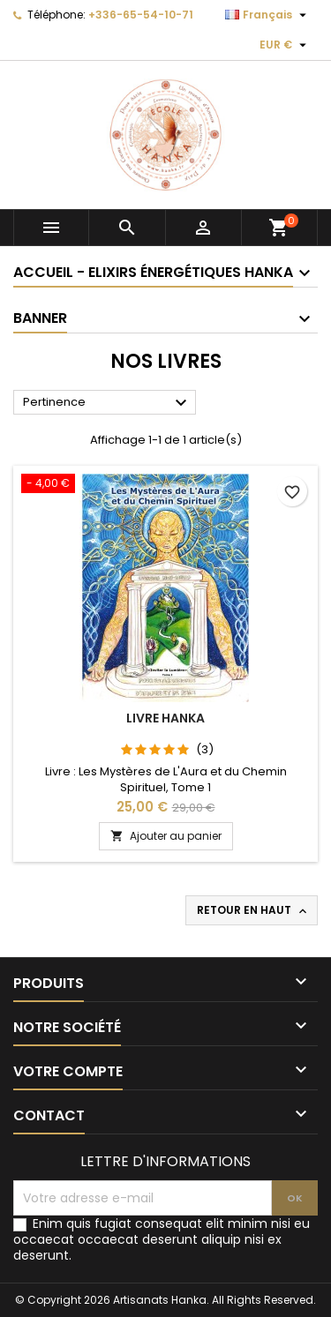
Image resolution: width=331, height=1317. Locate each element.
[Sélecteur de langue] (268, 15)
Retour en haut (253, 910)
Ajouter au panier (166, 835)
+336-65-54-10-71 (140, 14)
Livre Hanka (165, 718)
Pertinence (107, 403)
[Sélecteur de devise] (285, 45)
